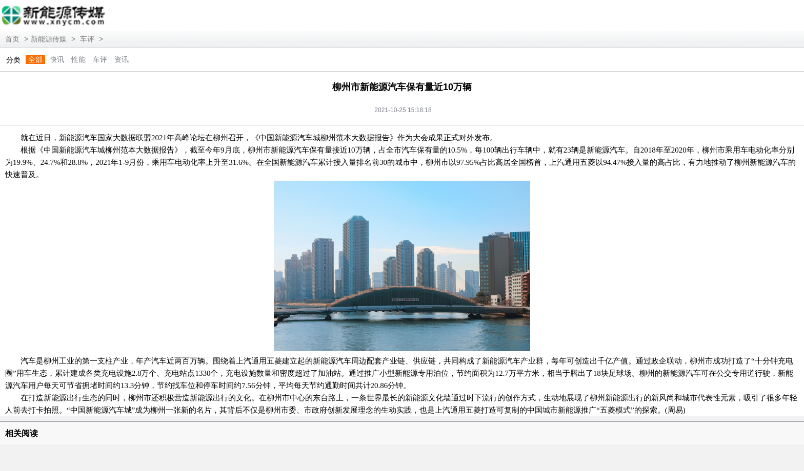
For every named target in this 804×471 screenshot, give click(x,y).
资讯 (121, 59)
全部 (35, 59)
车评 (87, 39)
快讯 (57, 59)
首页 (12, 39)
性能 (78, 59)
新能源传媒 (49, 39)
